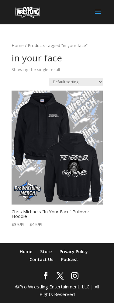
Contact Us (41, 259)
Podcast (69, 259)
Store (46, 251)
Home (18, 45)
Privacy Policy (74, 251)
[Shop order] (76, 82)
